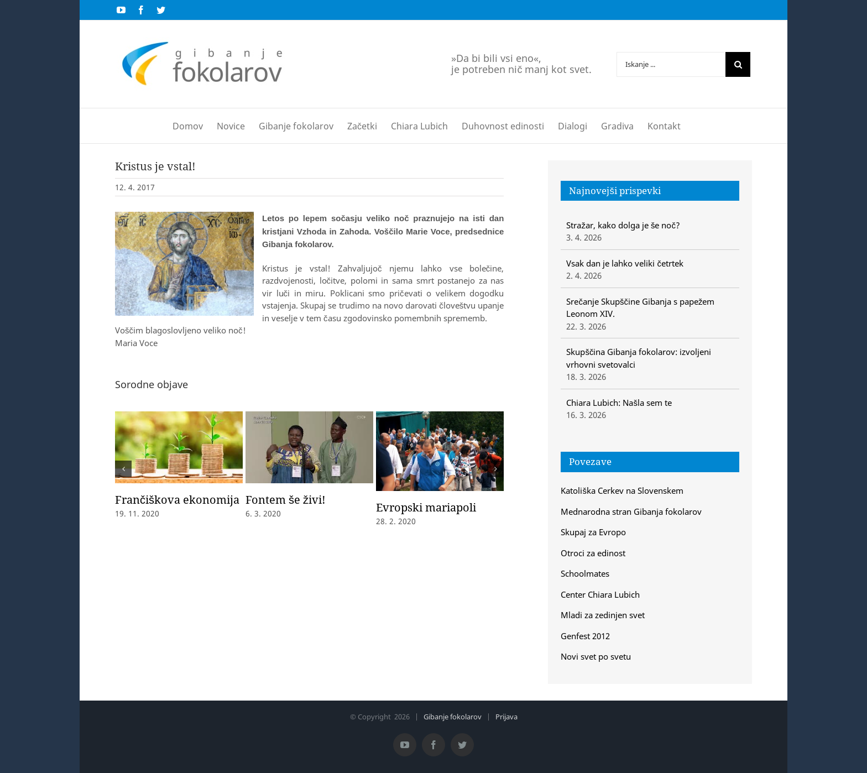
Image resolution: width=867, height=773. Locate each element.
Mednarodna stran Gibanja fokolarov (631, 511)
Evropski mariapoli (426, 507)
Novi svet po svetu (596, 656)
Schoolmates (585, 573)
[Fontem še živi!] (309, 446)
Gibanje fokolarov (453, 717)
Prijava (506, 717)
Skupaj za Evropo (593, 531)
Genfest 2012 (585, 635)
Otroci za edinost (593, 552)
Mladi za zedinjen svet (603, 614)
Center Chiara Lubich (600, 594)
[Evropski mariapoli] (440, 450)
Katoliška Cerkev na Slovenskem (622, 490)
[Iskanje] (737, 64)
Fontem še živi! (286, 499)
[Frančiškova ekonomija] (179, 446)
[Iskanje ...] (671, 64)
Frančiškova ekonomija (177, 499)
